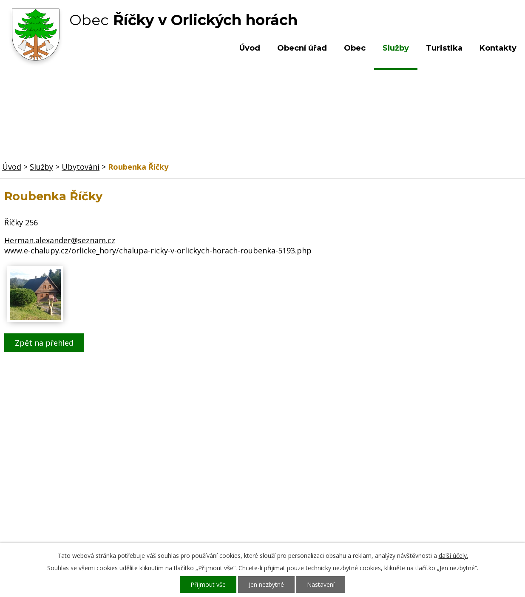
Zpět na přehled (44, 343)
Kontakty (498, 48)
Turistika (444, 48)
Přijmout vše (208, 584)
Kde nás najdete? (435, 476)
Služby (396, 48)
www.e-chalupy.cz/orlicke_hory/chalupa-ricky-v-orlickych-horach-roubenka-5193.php (158, 250)
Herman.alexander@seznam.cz (59, 240)
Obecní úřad (302, 48)
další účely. (453, 556)
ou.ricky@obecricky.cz (246, 509)
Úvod (249, 48)
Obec (355, 48)
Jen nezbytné (266, 584)
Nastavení (321, 584)
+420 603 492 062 (208, 485)
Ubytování (80, 167)
